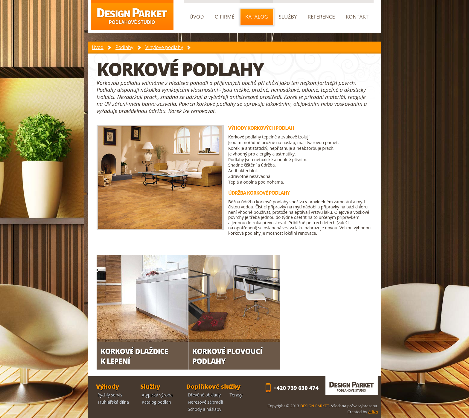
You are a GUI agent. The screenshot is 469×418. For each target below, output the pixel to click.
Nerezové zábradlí (205, 402)
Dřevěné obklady (204, 395)
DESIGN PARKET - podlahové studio (351, 385)
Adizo (373, 411)
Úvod (97, 47)
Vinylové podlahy (164, 47)
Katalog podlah (156, 402)
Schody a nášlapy (204, 409)
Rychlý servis (110, 395)
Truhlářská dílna (113, 402)
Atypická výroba (157, 395)
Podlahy (124, 47)
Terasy (236, 395)
